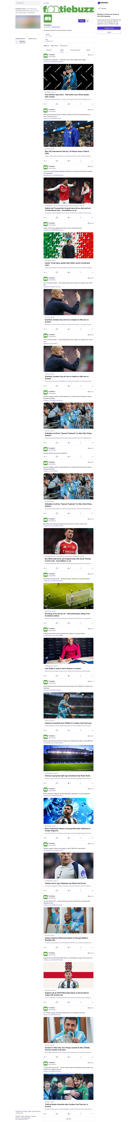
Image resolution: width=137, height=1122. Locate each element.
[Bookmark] (80, 104)
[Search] (28, 3)
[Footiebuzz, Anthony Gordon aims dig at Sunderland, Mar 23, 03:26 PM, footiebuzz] (68, 453)
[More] (92, 104)
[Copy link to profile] (87, 20)
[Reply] (45, 104)
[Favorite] (69, 104)
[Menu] (91, 20)
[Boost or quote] (57, 104)
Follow (82, 21)
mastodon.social (56, 27)
